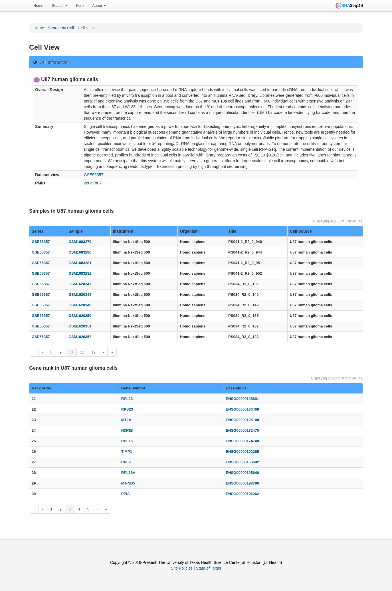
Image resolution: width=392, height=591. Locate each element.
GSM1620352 (79, 337)
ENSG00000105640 (242, 473)
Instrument (123, 231)
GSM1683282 (79, 273)
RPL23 (127, 399)
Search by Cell (61, 28)
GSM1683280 (79, 252)
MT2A (126, 420)
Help (80, 5)
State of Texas (208, 568)
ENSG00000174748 (242, 441)
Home (38, 5)
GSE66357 (94, 174)
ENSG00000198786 (242, 483)
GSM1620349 (79, 305)
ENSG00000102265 (242, 451)
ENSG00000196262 (242, 494)
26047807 (93, 183)
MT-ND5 (128, 483)
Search (60, 5)
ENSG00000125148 (242, 420)
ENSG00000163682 (242, 462)
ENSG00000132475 (242, 430)
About (99, 5)
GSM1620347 (79, 284)
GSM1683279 (79, 242)
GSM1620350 (79, 315)
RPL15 (127, 441)
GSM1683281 (79, 263)
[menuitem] (38, 5)
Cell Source (301, 231)
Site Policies (182, 568)
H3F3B (127, 430)
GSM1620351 (79, 326)
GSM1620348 (79, 294)
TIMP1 (126, 451)
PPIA (125, 494)
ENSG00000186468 (242, 409)
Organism (189, 231)
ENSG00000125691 (242, 399)
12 (93, 352)
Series (47, 231)
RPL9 (126, 462)
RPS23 (127, 409)
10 (71, 352)
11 (82, 352)
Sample (75, 231)
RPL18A (128, 473)
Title (232, 231)
